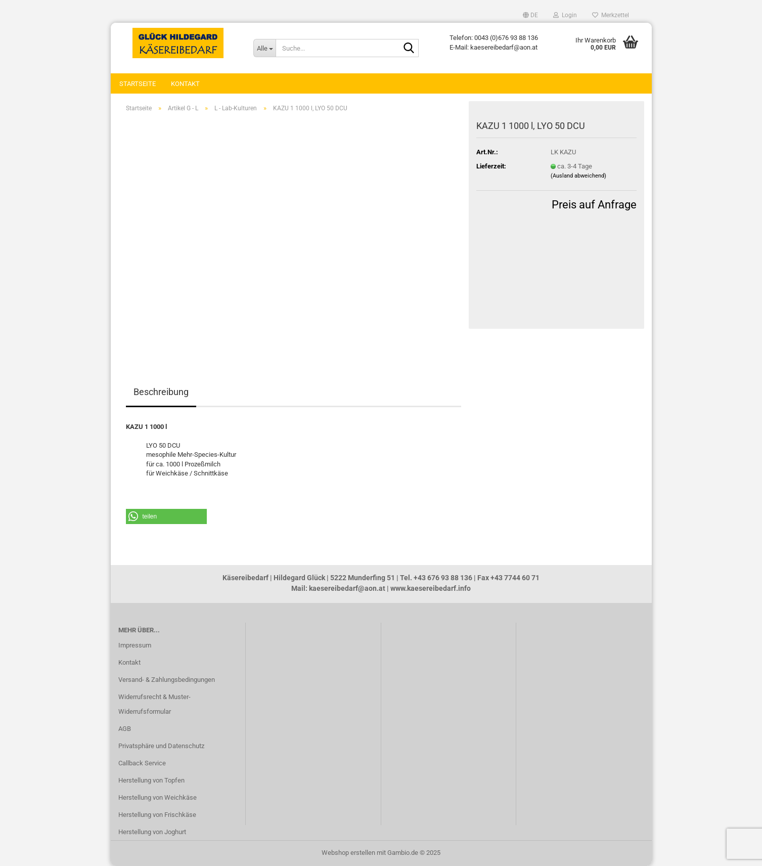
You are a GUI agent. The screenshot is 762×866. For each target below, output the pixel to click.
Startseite (137, 84)
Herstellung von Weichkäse (157, 797)
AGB (124, 728)
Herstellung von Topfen (151, 780)
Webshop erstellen (348, 852)
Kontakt (185, 84)
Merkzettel (610, 15)
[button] (530, 15)
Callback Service (142, 763)
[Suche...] (264, 48)
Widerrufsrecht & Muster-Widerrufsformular (154, 704)
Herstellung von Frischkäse (157, 814)
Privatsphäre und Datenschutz (161, 746)
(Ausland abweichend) (578, 175)
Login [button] (565, 15)
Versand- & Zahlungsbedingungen (166, 679)
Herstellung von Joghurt (152, 832)
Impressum (134, 645)
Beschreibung (161, 391)
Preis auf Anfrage (594, 204)
